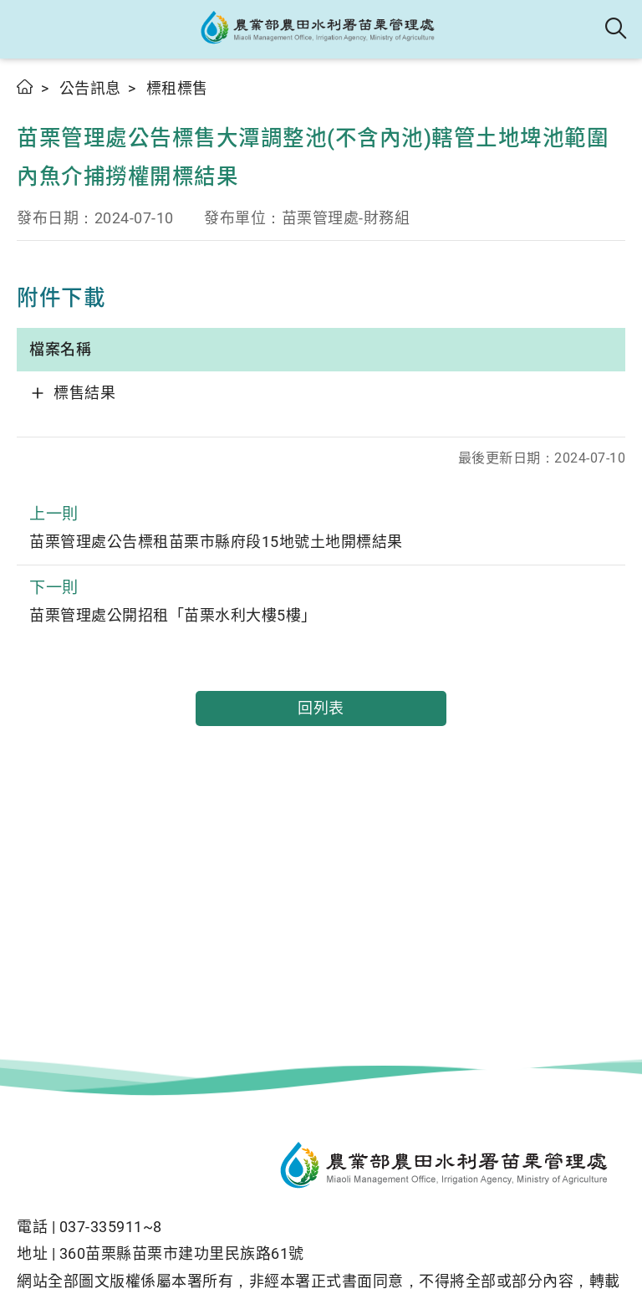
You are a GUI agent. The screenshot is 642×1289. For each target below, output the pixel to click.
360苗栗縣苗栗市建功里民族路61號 (181, 1253)
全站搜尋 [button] (616, 29)
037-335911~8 (110, 1226)
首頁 (25, 87)
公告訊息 (90, 88)
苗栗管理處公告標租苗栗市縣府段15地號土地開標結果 (321, 525)
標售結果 (84, 393)
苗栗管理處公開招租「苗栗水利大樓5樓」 (321, 599)
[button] (27, 29)
